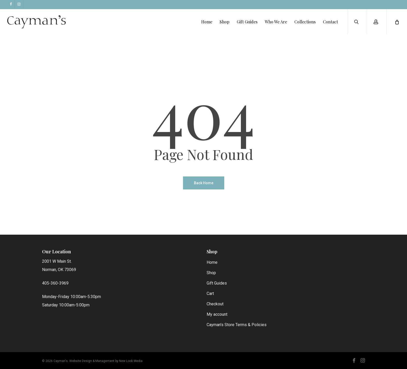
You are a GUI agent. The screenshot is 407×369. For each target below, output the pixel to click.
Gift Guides (217, 283)
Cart (210, 293)
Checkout (215, 303)
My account (217, 314)
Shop (211, 272)
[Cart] (396, 23)
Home (212, 262)
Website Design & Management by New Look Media (106, 361)
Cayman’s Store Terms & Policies (237, 324)
